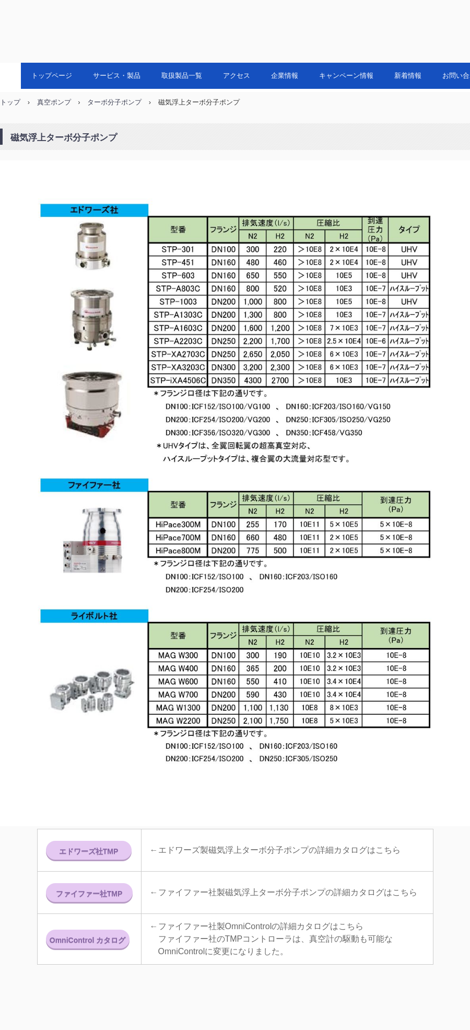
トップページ (51, 75)
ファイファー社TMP (89, 893)
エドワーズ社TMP (89, 851)
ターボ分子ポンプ (114, 102)
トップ (10, 102)
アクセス (236, 75)
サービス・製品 (116, 75)
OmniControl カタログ (87, 940)
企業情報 (284, 75)
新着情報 (407, 75)
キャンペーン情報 (346, 75)
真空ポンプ (54, 102)
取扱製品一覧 (181, 75)
